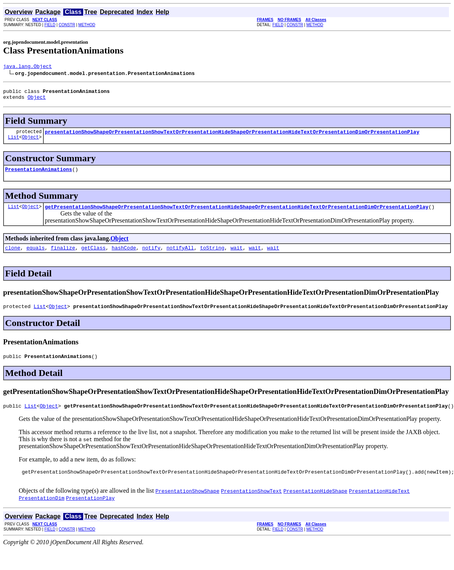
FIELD (50, 25)
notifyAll (180, 255)
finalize (63, 255)
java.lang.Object (27, 67)
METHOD (86, 25)
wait (236, 255)
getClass (93, 255)
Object (36, 100)
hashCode (124, 255)
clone (12, 255)
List (13, 142)
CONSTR (67, 25)
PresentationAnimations (38, 174)
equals (36, 255)
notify (151, 255)
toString (212, 255)
